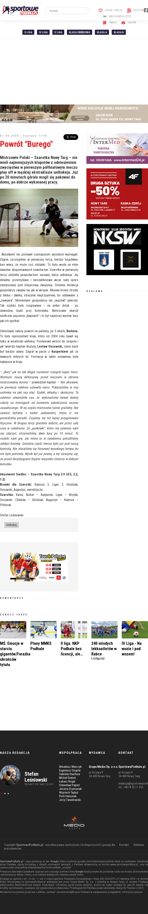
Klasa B (119, 32)
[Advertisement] (74, 71)
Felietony (136, 10)
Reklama (139, 845)
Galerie (128, 22)
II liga (28, 32)
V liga (58, 32)
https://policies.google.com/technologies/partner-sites (90, 861)
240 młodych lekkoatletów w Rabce (104, 650)
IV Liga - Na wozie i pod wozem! (132, 648)
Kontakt (124, 845)
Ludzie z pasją (110, 10)
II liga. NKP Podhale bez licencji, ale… (72, 648)
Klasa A (102, 32)
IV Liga (43, 32)
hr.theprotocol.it (91, 845)
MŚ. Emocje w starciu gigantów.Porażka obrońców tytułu (15, 654)
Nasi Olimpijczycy (117, 16)
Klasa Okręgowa (79, 32)
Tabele (110, 22)
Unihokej (11, 525)
